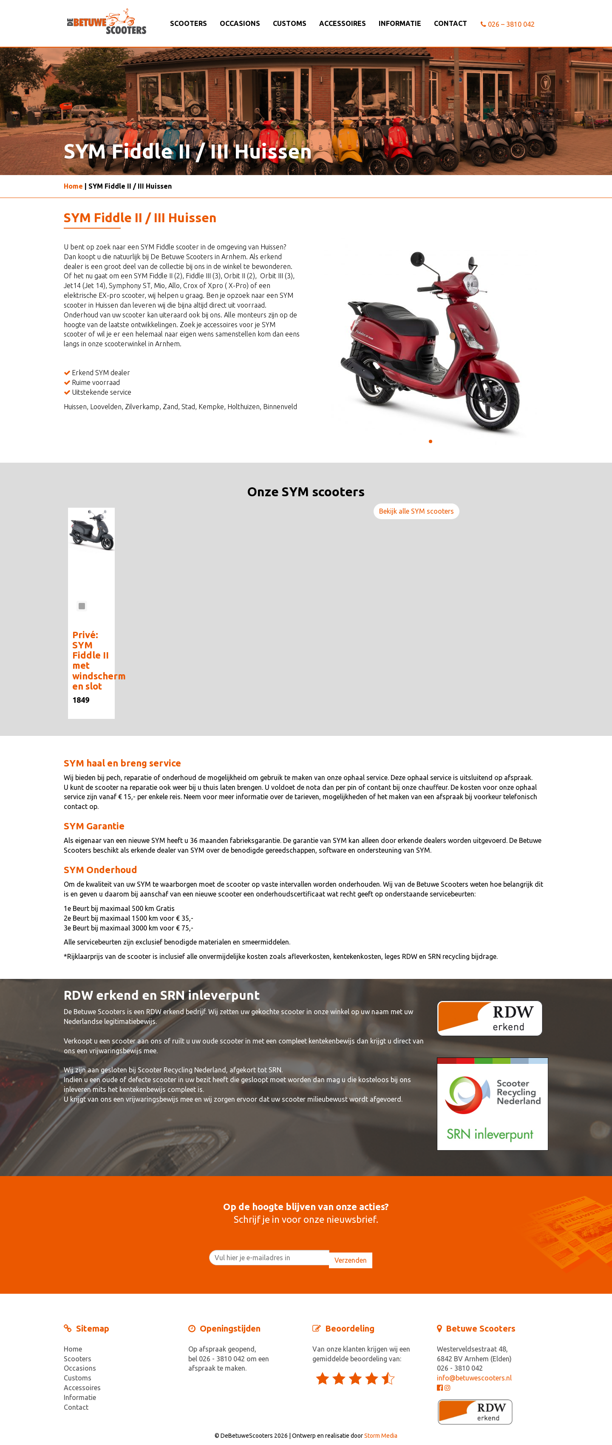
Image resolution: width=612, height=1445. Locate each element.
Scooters (188, 23)
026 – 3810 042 (508, 24)
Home (73, 186)
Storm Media (380, 1435)
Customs (289, 23)
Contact (450, 23)
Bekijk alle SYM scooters (416, 511)
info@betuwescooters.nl (474, 1378)
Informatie (400, 23)
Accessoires (342, 23)
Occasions (240, 23)
